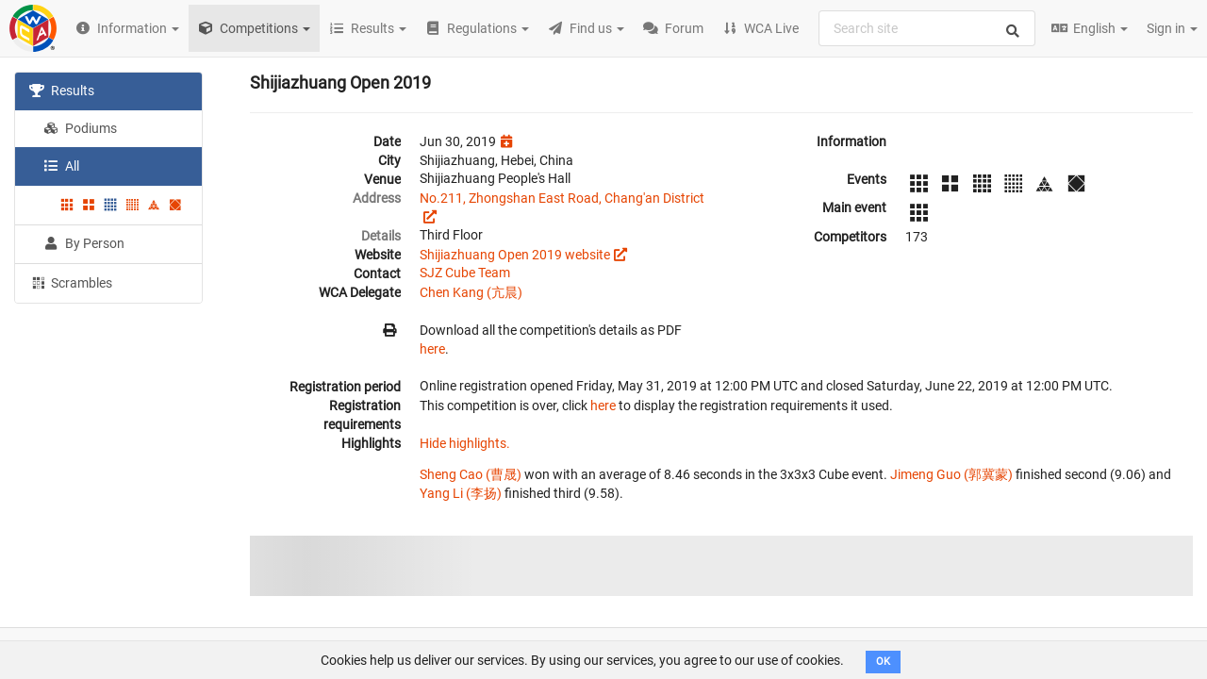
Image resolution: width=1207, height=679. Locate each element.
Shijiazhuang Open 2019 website (515, 254)
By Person (83, 243)
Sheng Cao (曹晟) (470, 474)
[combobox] (926, 28)
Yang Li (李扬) (461, 493)
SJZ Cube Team (465, 272)
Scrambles (70, 281)
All (61, 166)
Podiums (80, 128)
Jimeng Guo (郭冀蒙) (951, 474)
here (432, 348)
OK (883, 661)
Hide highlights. (465, 443)
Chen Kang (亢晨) (471, 292)
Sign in (1172, 28)
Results (61, 90)
